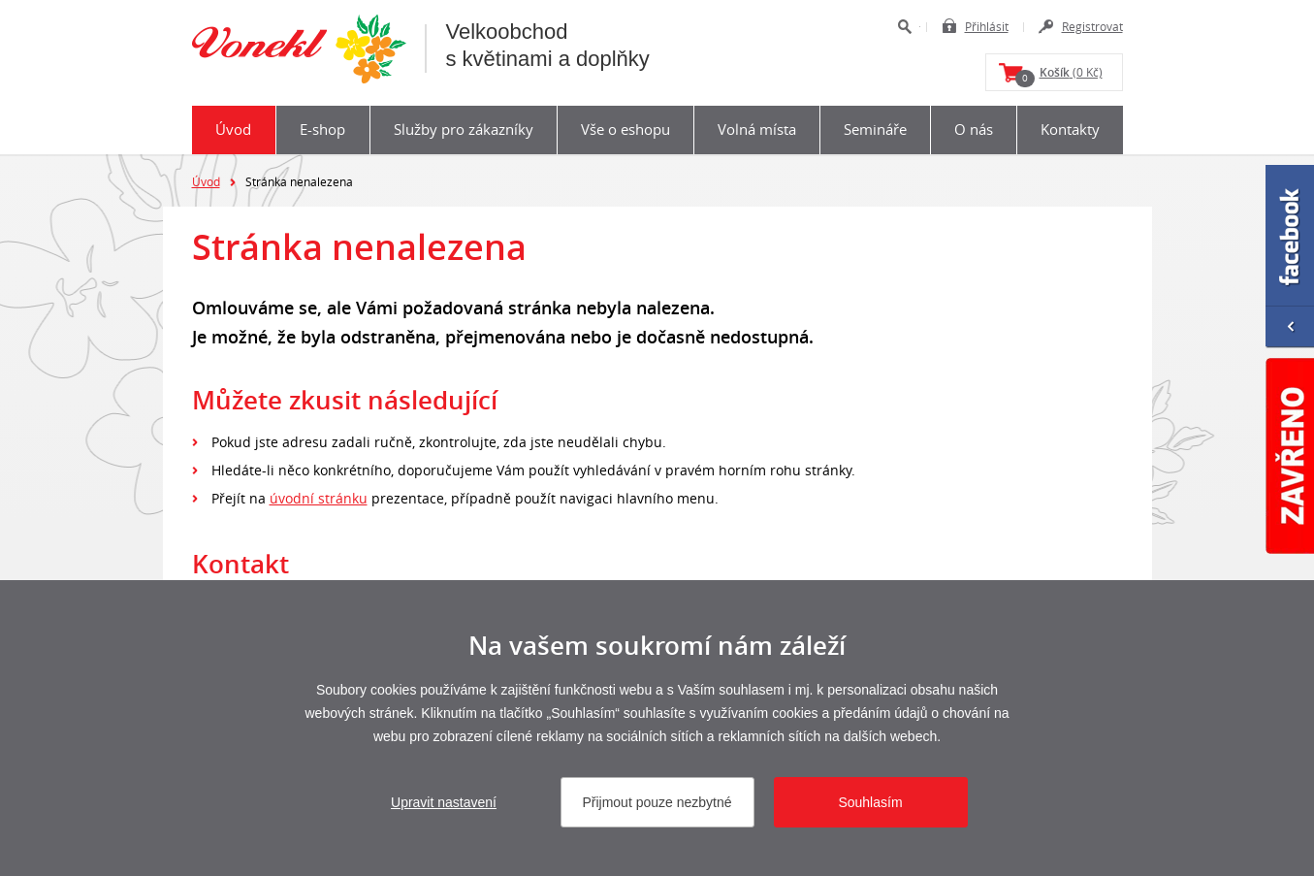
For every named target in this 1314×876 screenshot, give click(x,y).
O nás (973, 129)
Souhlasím (870, 802)
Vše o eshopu (625, 129)
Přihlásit (987, 26)
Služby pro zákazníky (463, 129)
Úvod (233, 129)
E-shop (322, 129)
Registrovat (1092, 26)
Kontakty (1070, 129)
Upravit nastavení (444, 802)
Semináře (875, 129)
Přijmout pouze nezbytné (656, 802)
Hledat (904, 27)
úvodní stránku (319, 498)
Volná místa (757, 129)
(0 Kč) (1059, 75)
